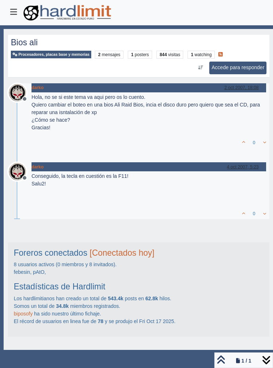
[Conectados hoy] (122, 253)
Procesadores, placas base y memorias (51, 54)
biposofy (23, 314)
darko (37, 87)
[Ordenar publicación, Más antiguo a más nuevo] (200, 68)
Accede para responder (238, 67)
